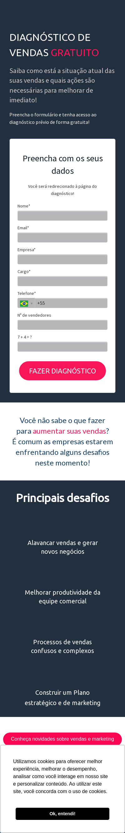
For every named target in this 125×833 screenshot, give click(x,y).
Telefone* (27, 293)
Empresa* (27, 249)
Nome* (24, 206)
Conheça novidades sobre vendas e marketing (62, 739)
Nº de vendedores (34, 315)
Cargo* (24, 271)
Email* (23, 228)
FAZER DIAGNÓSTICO (62, 371)
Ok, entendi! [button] (62, 813)
